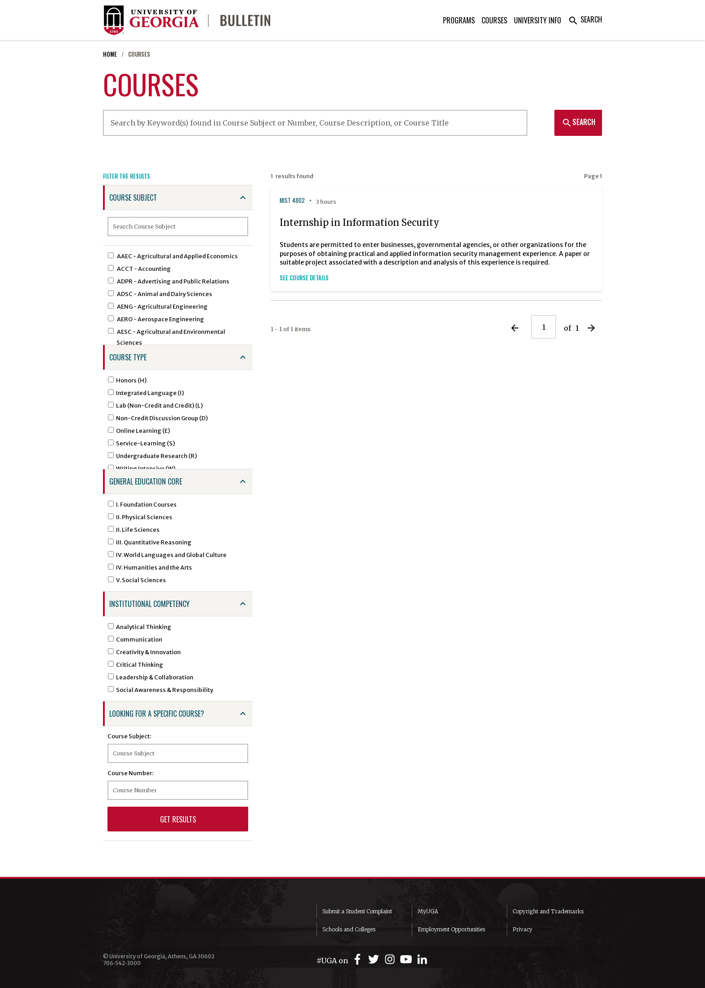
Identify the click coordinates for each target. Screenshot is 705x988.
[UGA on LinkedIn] (422, 959)
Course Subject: (129, 736)
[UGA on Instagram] (391, 959)
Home (110, 54)
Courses (494, 20)
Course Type (128, 357)
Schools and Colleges (348, 929)
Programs (459, 20)
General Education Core (145, 481)
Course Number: (130, 773)
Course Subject (133, 197)
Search (585, 19)
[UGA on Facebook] (359, 959)
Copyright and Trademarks (548, 911)
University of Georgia (170, 923)
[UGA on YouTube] (407, 959)
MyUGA (428, 911)
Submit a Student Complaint (357, 911)
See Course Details (304, 278)
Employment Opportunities (451, 929)
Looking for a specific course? (156, 713)
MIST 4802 (292, 200)
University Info (537, 20)
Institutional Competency (149, 603)
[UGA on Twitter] (375, 959)
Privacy (522, 929)
